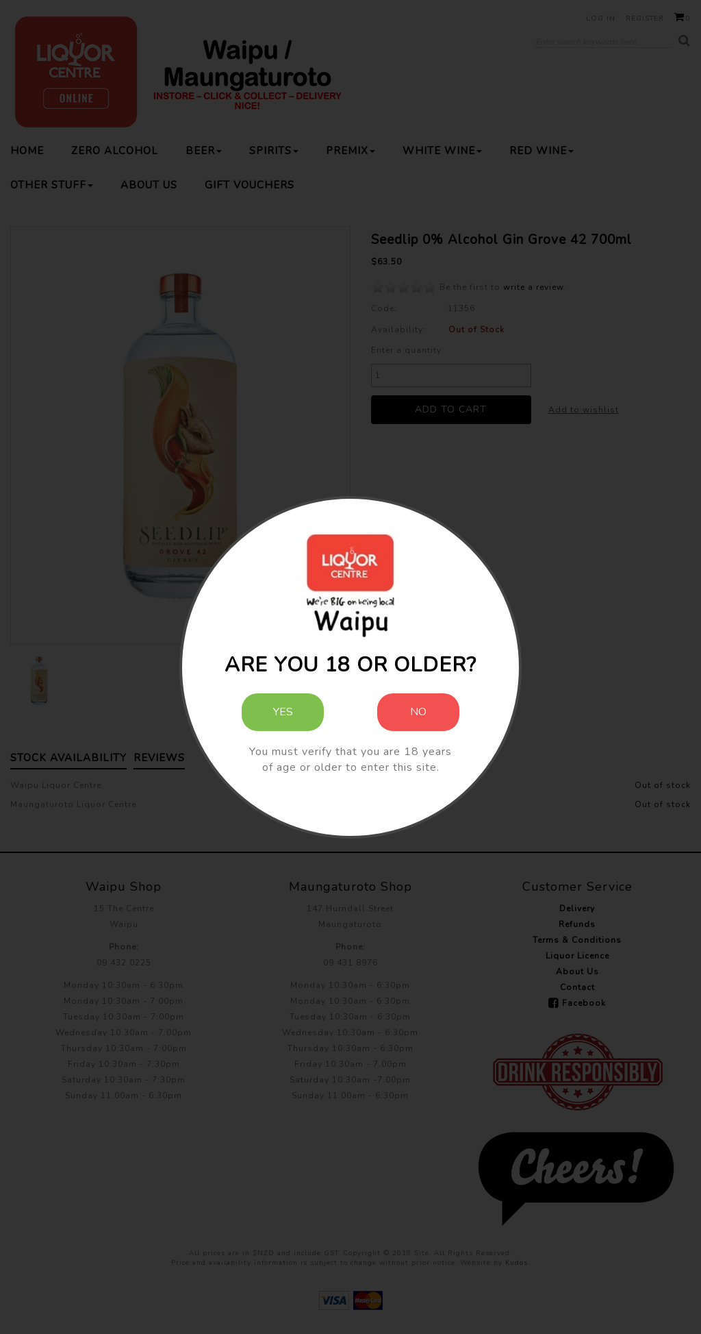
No (418, 711)
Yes (283, 711)
